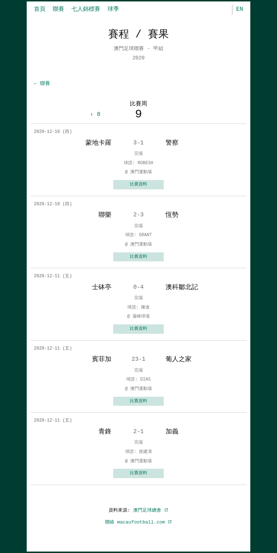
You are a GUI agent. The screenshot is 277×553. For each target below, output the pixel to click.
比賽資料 (138, 184)
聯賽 (58, 9)
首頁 (39, 9)
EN (239, 9)
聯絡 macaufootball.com (138, 522)
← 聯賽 (42, 83)
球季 (113, 9)
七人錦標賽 (85, 9)
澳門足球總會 (150, 510)
